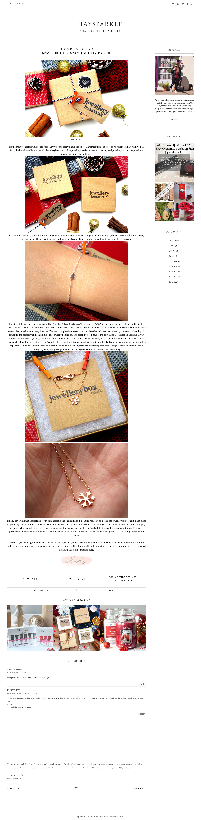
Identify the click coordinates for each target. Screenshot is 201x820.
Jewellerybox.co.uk (35, 150)
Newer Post (14, 788)
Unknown (13, 690)
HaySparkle (99, 817)
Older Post (139, 788)
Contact (21, 4)
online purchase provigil (38, 677)
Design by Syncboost (115, 817)
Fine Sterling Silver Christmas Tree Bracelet (71, 324)
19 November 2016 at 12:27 (22, 693)
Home (11, 4)
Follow (174, 119)
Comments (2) (30, 579)
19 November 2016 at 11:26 (22, 673)
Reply (142, 684)
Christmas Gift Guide (125, 577)
